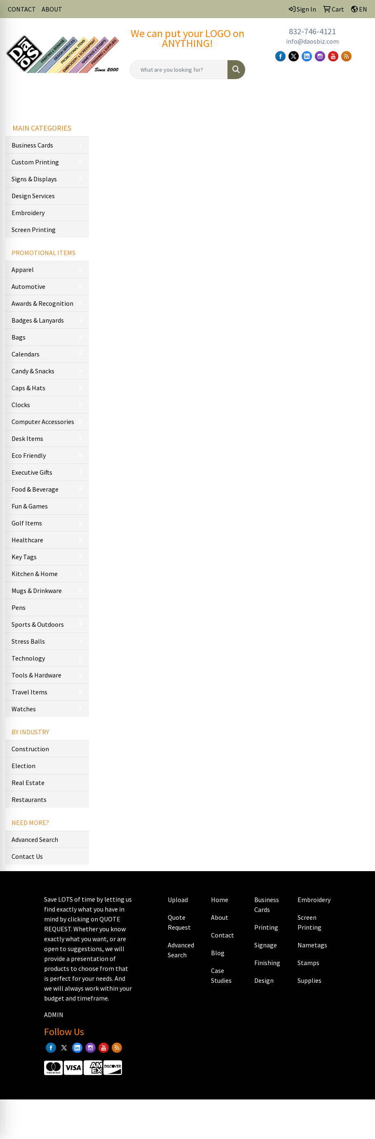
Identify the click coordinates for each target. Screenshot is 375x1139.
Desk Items (27, 438)
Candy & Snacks (33, 371)
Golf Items (27, 523)
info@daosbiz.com (312, 41)
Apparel (23, 269)
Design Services (33, 196)
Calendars (26, 354)
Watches (24, 709)
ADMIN (53, 1014)
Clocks (21, 405)
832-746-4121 (312, 31)
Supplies (309, 980)
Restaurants (29, 799)
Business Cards (32, 145)
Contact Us (27, 856)
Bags (19, 337)
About (219, 917)
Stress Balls (28, 641)
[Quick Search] (178, 69)
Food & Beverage (35, 489)
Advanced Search (35, 839)
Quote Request (179, 922)
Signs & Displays (34, 179)
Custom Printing (35, 162)
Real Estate (28, 782)
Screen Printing (34, 229)
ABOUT (52, 9)
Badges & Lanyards (38, 320)
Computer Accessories (43, 421)
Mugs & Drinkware (37, 590)
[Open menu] (358, 99)
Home (219, 899)
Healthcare (27, 540)
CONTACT (22, 9)
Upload (178, 899)
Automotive (28, 286)
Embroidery (28, 213)
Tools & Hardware (36, 675)
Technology (28, 658)
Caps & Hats (28, 388)
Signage (265, 945)
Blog (218, 953)
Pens (19, 607)
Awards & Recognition (42, 303)
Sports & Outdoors (38, 624)
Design (264, 980)
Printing (266, 927)
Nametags (312, 945)
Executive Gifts (32, 472)
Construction (30, 749)
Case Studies (221, 975)
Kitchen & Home (35, 574)
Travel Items (29, 692)
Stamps (308, 963)
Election (23, 766)
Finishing (267, 963)
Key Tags (24, 557)
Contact (222, 935)
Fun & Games (30, 506)
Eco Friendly (29, 455)
